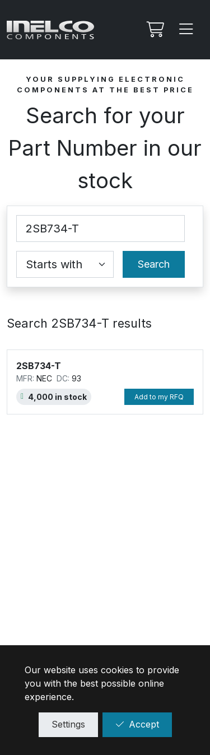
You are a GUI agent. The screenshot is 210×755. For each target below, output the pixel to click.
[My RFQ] (154, 29)
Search (154, 264)
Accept (137, 724)
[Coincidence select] (65, 264)
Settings (68, 724)
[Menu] (186, 29)
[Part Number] (100, 228)
